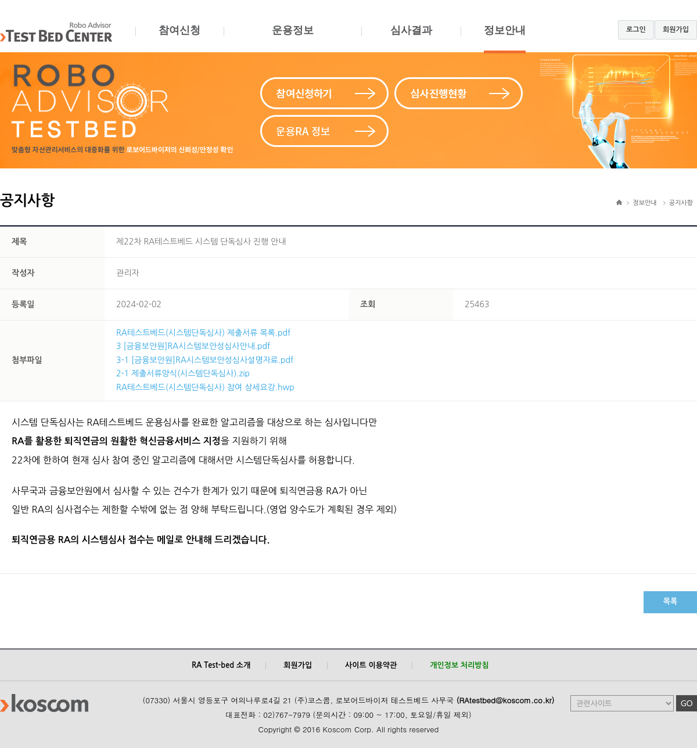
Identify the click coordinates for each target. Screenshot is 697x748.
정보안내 (505, 38)
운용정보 (292, 38)
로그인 (636, 29)
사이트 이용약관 (371, 665)
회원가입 (676, 29)
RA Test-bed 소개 (221, 665)
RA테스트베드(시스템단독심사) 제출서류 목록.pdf (203, 333)
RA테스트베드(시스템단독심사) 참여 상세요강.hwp (205, 387)
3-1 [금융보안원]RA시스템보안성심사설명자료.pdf (204, 360)
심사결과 (411, 38)
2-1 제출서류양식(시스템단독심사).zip (183, 373)
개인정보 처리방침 (459, 665)
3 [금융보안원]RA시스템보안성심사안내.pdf (193, 346)
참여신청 (179, 38)
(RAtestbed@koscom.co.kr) (506, 700)
